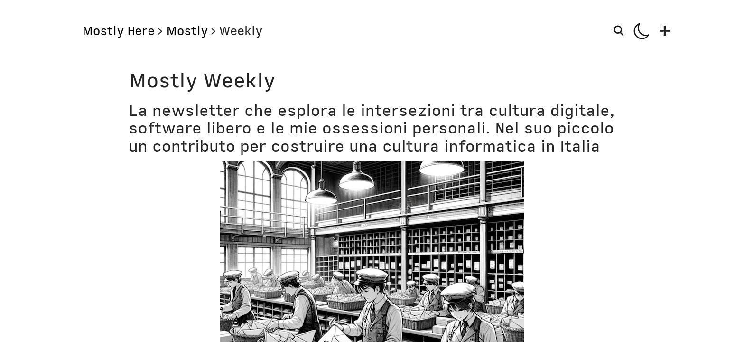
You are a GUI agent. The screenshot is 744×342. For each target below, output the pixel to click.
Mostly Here (118, 30)
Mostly (187, 30)
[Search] (620, 30)
